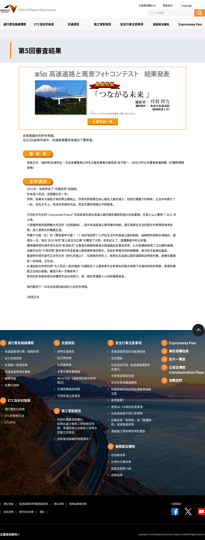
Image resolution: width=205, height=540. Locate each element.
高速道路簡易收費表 (17, 371)
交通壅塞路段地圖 (68, 389)
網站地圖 (8, 504)
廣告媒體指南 (179, 350)
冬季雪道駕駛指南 (122, 376)
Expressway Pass (190, 24)
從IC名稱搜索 (13, 358)
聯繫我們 (168, 5)
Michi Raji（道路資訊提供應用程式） (76, 380)
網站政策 (59, 504)
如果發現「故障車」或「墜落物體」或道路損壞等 (131, 422)
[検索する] (199, 13)
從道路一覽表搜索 (16, 365)
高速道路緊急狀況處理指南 (128, 351)
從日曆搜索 (64, 358)
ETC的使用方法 (14, 416)
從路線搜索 (64, 365)
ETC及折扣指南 (44, 24)
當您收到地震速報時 (124, 382)
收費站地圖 (12, 385)
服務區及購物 (161, 24)
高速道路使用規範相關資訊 (33, 504)
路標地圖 (10, 378)
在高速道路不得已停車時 (127, 413)
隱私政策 (8, 512)
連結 (41, 512)
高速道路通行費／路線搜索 (22, 351)
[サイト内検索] (170, 13)
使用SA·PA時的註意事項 (127, 407)
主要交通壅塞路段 (68, 371)
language (186, 5)
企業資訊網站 (147, 5)
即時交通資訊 (65, 351)
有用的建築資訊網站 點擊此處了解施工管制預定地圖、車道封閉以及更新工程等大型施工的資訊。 (77, 425)
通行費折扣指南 (15, 409)
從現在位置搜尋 (121, 462)
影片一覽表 (177, 359)
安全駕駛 (117, 358)
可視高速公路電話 (68, 396)
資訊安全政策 (26, 512)
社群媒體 (176, 504)
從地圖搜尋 (118, 455)
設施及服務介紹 (121, 468)
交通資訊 (73, 24)
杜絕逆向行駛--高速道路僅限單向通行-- (130, 367)
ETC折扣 (10, 422)
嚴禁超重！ (118, 400)
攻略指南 (117, 475)
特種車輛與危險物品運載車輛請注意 (131, 391)
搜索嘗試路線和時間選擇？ (74, 439)
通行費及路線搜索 (14, 24)
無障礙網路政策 (78, 504)
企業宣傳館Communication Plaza (186, 370)
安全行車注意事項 (131, 24)
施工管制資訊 (102, 24)
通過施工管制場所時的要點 (128, 431)
